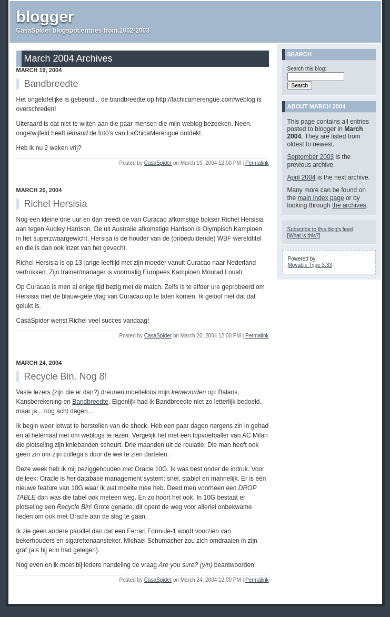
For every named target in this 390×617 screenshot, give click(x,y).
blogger (45, 16)
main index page (321, 198)
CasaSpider (158, 163)
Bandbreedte (90, 401)
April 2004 (301, 177)
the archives (349, 205)
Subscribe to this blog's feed (320, 229)
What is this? (303, 235)
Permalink (256, 163)
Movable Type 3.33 (310, 265)
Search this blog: (307, 69)
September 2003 (310, 157)
